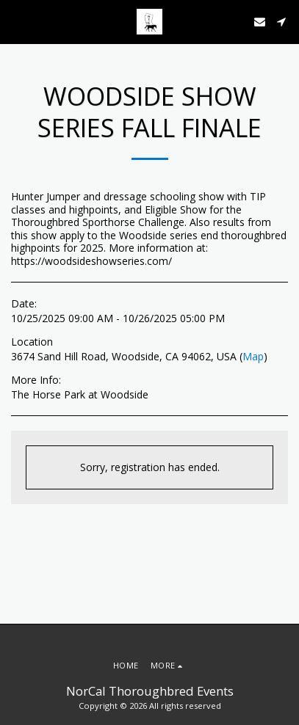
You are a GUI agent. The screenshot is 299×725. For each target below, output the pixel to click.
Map (253, 356)
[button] (16, 21)
